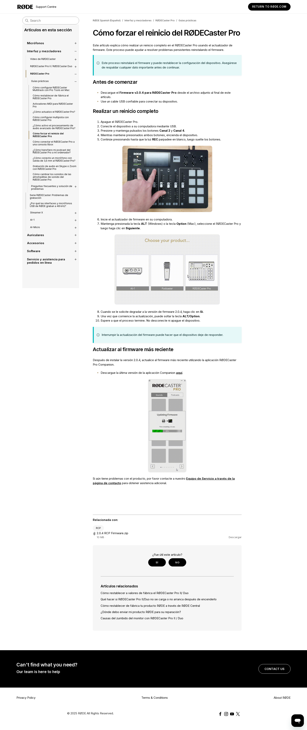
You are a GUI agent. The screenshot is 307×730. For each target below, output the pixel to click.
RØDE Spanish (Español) (107, 20)
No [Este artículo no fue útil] (177, 562)
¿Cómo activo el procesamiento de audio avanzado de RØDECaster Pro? (54, 133)
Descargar (235, 537)
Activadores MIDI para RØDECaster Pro (53, 111)
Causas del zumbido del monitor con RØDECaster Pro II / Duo (142, 618)
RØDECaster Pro (165, 20)
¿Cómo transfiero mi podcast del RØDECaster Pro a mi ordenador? (52, 157)
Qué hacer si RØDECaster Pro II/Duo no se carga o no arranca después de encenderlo (159, 599)
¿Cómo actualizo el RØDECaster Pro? (54, 117)
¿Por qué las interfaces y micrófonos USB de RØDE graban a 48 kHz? (51, 210)
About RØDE (282, 697)
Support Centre (36, 7)
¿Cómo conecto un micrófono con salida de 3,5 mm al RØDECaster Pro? (54, 165)
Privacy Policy (25, 697)
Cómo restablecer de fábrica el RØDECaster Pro (51, 103)
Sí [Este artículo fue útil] (157, 562)
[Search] (50, 20)
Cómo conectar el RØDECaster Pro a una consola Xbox (54, 149)
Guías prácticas (187, 20)
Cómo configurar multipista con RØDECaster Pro (51, 124)
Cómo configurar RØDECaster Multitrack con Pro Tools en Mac (51, 95)
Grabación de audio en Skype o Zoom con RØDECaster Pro (54, 173)
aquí (179, 373)
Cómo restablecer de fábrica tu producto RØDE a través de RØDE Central (150, 606)
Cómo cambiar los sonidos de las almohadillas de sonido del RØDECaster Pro (52, 183)
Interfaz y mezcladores (138, 20)
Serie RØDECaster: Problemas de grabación (49, 202)
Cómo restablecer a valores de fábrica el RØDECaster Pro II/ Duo (145, 593)
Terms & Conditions (154, 697)
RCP (98, 528)
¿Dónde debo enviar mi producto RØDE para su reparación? (141, 612)
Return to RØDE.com (269, 6)
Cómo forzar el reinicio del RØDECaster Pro (48, 141)
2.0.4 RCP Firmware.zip (112, 533)
